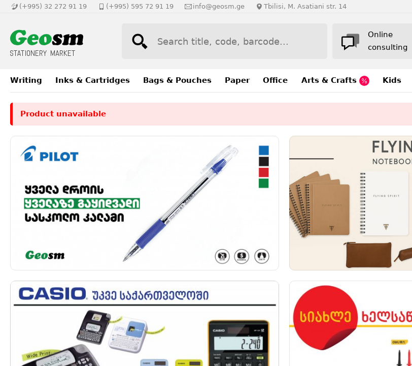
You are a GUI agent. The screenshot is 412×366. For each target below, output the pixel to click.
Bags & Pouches (177, 80)
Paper (237, 80)
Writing (26, 80)
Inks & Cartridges (92, 80)
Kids (392, 80)
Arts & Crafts (335, 81)
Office (275, 80)
